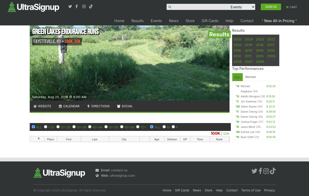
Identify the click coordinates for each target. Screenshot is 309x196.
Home (119, 21)
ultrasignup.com (122, 175)
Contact (247, 21)
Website (42, 106)
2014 (260, 50)
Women (250, 77)
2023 (260, 39)
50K (226, 133)
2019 (248, 45)
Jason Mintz (248, 126)
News (173, 21)
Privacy (269, 190)
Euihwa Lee (247, 131)
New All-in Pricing (279, 21)
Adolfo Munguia (250, 96)
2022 (271, 39)
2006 (260, 61)
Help (230, 21)
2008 (238, 61)
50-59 (113, 127)
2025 (238, 39)
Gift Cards (210, 21)
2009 (271, 56)
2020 (238, 45)
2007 (249, 61)
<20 (51, 127)
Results (138, 21)
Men (237, 77)
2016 (237, 50)
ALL (39, 127)
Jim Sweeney (249, 101)
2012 (237, 56)
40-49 (97, 127)
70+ (143, 127)
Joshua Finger (249, 121)
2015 (248, 50)
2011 (248, 56)
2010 (260, 56)
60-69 (129, 127)
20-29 (65, 127)
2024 (249, 39)
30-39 (81, 127)
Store (190, 21)
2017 (270, 45)
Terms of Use (251, 190)
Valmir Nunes (249, 106)
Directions (98, 106)
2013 (270, 50)
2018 (259, 45)
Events (156, 21)
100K (215, 133)
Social (125, 106)
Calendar (68, 106)
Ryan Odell (247, 137)
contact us (119, 170)
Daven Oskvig (249, 111)
